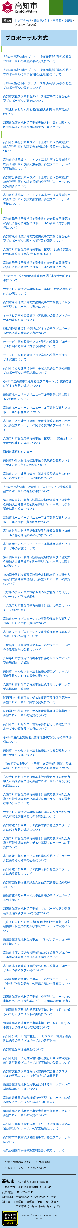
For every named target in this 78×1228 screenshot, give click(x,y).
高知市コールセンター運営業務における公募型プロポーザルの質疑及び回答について (36, 726)
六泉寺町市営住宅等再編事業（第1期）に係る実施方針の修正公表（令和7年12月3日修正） (37, 252)
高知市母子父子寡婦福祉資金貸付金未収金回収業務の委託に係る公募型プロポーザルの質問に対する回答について (36, 223)
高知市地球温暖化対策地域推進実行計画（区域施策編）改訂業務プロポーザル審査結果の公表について (36, 1060)
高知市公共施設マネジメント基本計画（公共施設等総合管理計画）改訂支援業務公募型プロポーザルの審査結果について (36, 164)
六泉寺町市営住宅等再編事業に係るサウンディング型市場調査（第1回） (36, 687)
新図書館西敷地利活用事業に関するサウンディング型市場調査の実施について (36, 1087)
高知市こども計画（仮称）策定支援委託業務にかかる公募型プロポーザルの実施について (36, 476)
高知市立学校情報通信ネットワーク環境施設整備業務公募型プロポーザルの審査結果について (36, 1126)
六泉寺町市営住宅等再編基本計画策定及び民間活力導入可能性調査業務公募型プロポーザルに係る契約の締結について (36, 781)
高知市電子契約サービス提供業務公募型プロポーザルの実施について (36, 898)
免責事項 (44, 1162)
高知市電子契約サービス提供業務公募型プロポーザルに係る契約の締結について (36, 827)
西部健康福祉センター (17, 451)
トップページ (23, 20)
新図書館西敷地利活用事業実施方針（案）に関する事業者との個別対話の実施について (36, 1025)
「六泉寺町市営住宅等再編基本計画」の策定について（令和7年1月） (36, 607)
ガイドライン (15, 1168)
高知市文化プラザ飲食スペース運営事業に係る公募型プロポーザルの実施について (36, 98)
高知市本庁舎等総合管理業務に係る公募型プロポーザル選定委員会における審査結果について (36, 955)
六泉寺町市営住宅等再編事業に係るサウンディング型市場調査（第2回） (36, 660)
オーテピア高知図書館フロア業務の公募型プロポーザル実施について (36, 357)
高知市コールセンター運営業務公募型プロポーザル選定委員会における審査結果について (36, 673)
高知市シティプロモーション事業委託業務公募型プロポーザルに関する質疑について (36, 621)
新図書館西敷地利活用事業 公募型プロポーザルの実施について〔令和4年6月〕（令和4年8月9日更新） (37, 999)
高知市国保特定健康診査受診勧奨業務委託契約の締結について (36, 884)
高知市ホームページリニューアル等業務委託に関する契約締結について (36, 397)
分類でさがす (42, 20)
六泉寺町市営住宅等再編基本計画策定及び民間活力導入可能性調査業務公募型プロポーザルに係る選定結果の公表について (36, 799)
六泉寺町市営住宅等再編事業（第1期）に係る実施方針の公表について (37, 291)
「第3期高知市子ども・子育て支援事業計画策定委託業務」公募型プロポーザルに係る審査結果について (37, 766)
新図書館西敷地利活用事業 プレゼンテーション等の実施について (36, 941)
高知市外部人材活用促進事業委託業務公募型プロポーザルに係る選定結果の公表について (36, 533)
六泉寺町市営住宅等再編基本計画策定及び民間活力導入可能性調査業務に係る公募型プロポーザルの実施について (36, 843)
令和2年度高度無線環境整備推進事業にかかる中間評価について (37, 739)
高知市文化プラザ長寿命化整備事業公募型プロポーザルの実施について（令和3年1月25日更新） (36, 1073)
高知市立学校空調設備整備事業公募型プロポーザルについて (36, 1139)
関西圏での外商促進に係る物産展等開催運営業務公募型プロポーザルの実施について (36, 713)
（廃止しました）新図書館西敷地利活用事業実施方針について (36, 112)
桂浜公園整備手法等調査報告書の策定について (33, 1150)
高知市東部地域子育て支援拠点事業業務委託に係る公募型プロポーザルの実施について (36, 304)
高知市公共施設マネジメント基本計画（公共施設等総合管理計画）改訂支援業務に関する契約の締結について (36, 147)
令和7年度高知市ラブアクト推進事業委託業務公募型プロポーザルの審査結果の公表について (37, 59)
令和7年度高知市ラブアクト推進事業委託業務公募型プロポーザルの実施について (37, 85)
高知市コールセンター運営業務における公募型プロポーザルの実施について (36, 753)
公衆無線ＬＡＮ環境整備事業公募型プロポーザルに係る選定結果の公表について (36, 647)
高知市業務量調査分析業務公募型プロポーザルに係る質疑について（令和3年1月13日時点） (36, 1100)
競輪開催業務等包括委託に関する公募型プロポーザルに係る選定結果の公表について (36, 331)
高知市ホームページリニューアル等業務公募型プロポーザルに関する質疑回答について (36, 520)
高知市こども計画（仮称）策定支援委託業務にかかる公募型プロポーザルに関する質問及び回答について (36, 425)
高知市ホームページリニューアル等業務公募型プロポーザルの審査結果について (36, 410)
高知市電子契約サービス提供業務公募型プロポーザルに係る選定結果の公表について (36, 858)
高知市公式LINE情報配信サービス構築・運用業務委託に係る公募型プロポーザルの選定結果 (37, 1038)
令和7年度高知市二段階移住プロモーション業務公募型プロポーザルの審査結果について (37, 489)
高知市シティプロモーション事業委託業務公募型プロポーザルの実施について (36, 634)
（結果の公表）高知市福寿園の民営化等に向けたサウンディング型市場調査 (36, 594)
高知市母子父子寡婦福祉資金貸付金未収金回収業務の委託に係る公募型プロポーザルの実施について (36, 265)
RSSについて (38, 1168)
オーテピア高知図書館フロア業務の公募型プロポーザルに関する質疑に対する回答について (36, 344)
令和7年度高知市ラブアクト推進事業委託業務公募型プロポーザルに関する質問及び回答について (37, 72)
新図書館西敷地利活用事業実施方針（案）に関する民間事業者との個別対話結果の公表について (36, 125)
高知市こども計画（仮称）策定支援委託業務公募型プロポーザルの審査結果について (36, 370)
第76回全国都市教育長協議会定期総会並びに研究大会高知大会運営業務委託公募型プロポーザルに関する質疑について (36, 562)
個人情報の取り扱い (19, 1162)
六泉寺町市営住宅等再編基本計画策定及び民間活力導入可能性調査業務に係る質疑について (36, 814)
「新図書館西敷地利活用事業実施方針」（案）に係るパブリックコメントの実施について (36, 1012)
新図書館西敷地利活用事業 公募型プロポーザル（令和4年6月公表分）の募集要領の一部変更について (36, 983)
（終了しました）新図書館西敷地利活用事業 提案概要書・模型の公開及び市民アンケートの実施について (36, 926)
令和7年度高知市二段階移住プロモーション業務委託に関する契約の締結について (37, 383)
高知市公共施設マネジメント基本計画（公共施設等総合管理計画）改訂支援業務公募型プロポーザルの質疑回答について (36, 182)
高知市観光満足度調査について (23, 1049)
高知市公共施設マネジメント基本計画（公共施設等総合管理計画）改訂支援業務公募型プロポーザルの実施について (36, 199)
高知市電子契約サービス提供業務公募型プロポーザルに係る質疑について (36, 871)
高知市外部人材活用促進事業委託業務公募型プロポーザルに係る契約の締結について (36, 462)
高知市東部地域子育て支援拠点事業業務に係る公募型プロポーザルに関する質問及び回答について (36, 238)
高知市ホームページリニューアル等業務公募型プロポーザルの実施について (36, 546)
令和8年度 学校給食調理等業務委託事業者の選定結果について (37, 278)
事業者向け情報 (62, 20)
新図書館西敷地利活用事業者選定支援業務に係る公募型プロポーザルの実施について (36, 1113)
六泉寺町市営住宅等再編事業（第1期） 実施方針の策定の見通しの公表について (37, 440)
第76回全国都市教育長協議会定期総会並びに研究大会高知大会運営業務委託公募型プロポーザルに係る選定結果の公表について (36, 504)
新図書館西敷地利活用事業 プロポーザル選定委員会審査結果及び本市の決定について (36, 911)
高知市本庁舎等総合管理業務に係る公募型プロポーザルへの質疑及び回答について (36, 968)
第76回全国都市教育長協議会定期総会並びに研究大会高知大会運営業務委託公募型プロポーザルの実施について (36, 579)
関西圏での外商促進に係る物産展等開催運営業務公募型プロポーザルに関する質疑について (36, 700)
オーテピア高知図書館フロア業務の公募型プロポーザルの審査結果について (36, 317)
